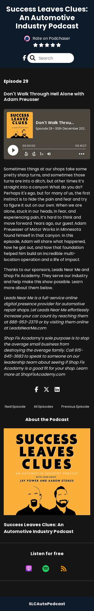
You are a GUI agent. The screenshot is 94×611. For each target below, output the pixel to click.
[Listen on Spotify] (45, 568)
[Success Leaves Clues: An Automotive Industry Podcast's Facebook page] (24, 58)
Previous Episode (75, 406)
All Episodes (43, 406)
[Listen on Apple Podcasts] (29, 568)
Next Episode (15, 406)
